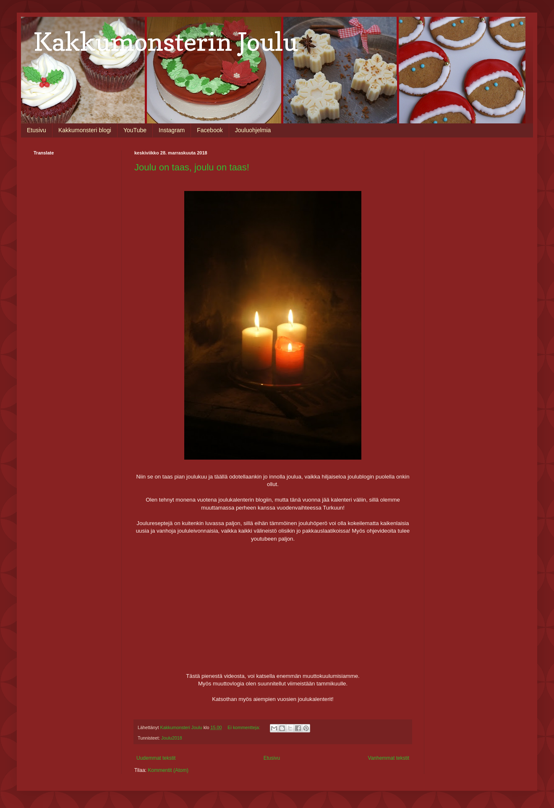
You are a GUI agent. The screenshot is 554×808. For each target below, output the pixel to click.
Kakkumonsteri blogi (84, 130)
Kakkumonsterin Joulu (166, 41)
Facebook (209, 130)
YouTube (134, 130)
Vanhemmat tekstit (388, 758)
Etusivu (36, 130)
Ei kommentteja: (244, 727)
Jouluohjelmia (253, 130)
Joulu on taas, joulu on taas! (191, 167)
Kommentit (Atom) (168, 770)
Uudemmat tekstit (155, 758)
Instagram (172, 130)
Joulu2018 (171, 737)
